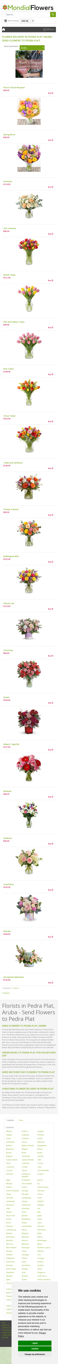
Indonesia (25, 1208)
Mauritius (25, 1237)
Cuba (39, 1167)
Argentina (25, 1135)
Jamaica (25, 1215)
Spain (8, 1279)
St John (24, 1279)
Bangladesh (41, 1145)
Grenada (9, 1198)
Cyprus (24, 1170)
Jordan (8, 1219)
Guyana (25, 1201)
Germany (40, 1190)
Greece (40, 1194)
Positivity (7, 181)
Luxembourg (11, 1230)
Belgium (25, 1149)
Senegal (25, 1269)
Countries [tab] (10, 1120)
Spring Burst (9, 134)
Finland (9, 1187)
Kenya (39, 1219)
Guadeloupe (26, 1198)
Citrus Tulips (9, 416)
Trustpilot (6, 993)
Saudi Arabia (11, 1269)
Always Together (11, 744)
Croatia (24, 1167)
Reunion (40, 1262)
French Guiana (42, 1187)
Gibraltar (25, 1194)
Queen (6, 697)
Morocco (9, 1244)
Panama (9, 1255)
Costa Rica (10, 1167)
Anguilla (40, 1131)
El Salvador (26, 1180)
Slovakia (9, 1276)
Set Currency (13, 20)
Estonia (40, 1180)
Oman (24, 1251)
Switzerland (10, 1293)
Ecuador (40, 1174)
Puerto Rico (10, 1262)
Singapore (41, 1272)
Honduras (10, 1205)
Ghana (8, 1194)
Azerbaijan (10, 1142)
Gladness (7, 838)
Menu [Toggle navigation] (48, 29)
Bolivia (40, 1149)
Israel (24, 1212)
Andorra (25, 1131)
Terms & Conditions (9, 1330)
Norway (9, 1251)
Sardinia (40, 1265)
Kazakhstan (26, 1219)
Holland (40, 1201)
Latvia (39, 1223)
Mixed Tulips (9, 275)
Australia (25, 1138)
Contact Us (6, 1327)
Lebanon (9, 1226)
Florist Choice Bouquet (14, 87)
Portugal (40, 1258)
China (8, 1163)
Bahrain (9, 1145)
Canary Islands (11, 1160)
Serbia (39, 1269)
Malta (39, 1233)
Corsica (40, 1163)
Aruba (8, 1138)
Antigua (9, 1135)
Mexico (40, 1237)
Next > (17, 988)
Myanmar (25, 1244)
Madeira (9, 1233)
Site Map (5, 1337)
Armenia (40, 1135)
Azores (24, 1142)
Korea (8, 1223)
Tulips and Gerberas (13, 462)
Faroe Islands (27, 1183)
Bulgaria (9, 1156)
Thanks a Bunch (11, 509)
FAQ (3, 1322)
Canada (40, 1156)
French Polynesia (12, 1190)
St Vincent (9, 1289)
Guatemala (10, 1201)
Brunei (39, 1152)
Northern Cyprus (43, 1247)
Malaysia (25, 1233)
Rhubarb (7, 791)
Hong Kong (26, 1205)
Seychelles (10, 1272)
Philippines (10, 1258)
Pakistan (40, 1251)
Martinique (10, 1237)
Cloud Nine (8, 884)
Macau (24, 1230)
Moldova (9, 1240)
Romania (9, 1265)
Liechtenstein (27, 1226)
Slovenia (25, 1276)
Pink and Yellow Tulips (13, 322)
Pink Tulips (8, 368)
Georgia (25, 1190)
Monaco (25, 1240)
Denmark (9, 1174)
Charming (8, 650)
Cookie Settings (8, 1335)
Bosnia (8, 1152)
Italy (38, 1212)
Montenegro (42, 1240)
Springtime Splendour (13, 977)
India (8, 1208)
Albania (9, 1131)
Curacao (9, 1170)
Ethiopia (9, 1183)
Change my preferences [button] (35, 1354)
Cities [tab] (21, 1120)
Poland (24, 1258)
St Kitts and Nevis (43, 1279)
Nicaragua (26, 1247)
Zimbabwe (10, 1313)
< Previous (6, 988)
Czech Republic (43, 1170)
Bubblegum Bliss (11, 556)
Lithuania (40, 1226)
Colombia (25, 1163)
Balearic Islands (28, 1145)
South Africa (42, 1276)
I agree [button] (35, 1343)
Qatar (24, 1262)
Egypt (8, 1180)
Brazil (24, 1152)
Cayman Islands (28, 1160)
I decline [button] (34, 1349)
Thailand (9, 1296)
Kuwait (24, 1223)
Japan (39, 1215)
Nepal (39, 1244)
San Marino (26, 1265)
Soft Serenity (9, 228)
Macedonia (41, 1230)
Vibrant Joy (8, 603)
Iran (38, 1208)
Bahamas (41, 1142)
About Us (5, 1325)
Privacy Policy (7, 1332)
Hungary (40, 1205)
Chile (39, 1160)
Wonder (7, 931)
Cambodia (26, 1156)
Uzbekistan (10, 1309)
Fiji (38, 1183)
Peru (39, 1255)
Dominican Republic (26, 1175)
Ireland (9, 1212)
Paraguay (25, 1255)
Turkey (8, 1300)
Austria (40, 1138)
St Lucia (9, 1283)
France (24, 1187)
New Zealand (11, 1247)
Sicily (23, 1272)
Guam (39, 1198)
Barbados (10, 1149)
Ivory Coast (10, 1215)
